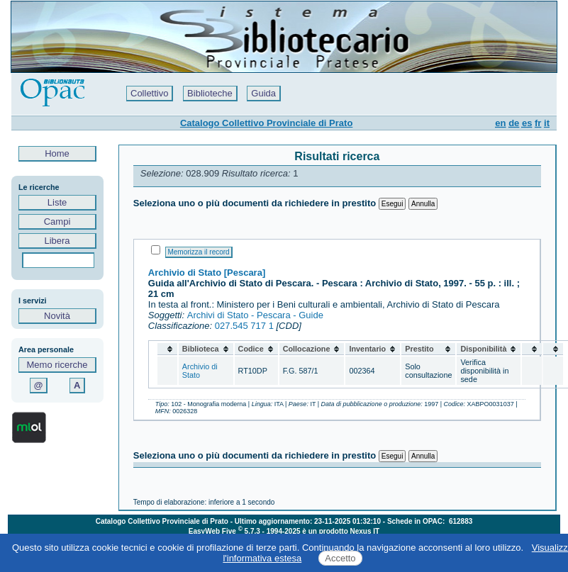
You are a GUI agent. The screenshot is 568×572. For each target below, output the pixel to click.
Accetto (340, 558)
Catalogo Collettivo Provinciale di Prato (266, 123)
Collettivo (149, 93)
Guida (263, 93)
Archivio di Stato (200, 370)
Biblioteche (210, 93)
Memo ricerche (57, 364)
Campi (57, 221)
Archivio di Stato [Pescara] (206, 272)
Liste (57, 202)
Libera (57, 240)
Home (57, 153)
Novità (57, 315)
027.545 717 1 (244, 325)
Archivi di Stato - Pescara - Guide (255, 315)
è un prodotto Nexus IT (340, 531)
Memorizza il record (198, 252)
